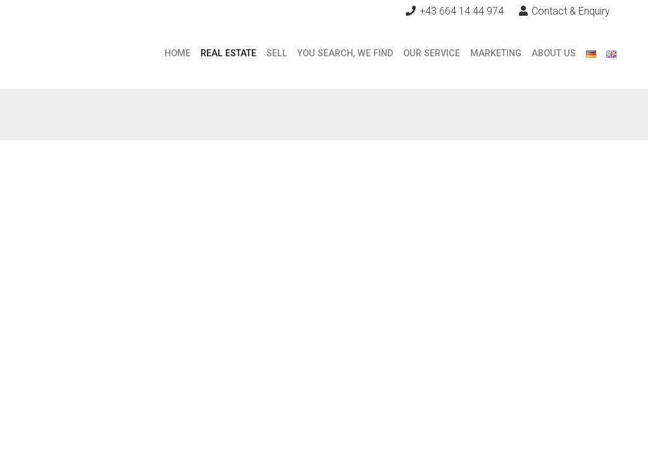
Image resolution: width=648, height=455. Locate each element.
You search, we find (345, 53)
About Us (554, 53)
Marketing (495, 53)
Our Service (431, 53)
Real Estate (228, 53)
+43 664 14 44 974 (462, 11)
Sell (276, 53)
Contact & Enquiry (564, 11)
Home (177, 53)
